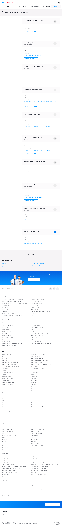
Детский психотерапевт (8, 378)
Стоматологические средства (38, 474)
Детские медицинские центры (9, 345)
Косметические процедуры (38, 489)
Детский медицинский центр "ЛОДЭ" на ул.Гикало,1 (37, 126)
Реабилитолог (5, 419)
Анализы (4, 493)
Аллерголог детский (36, 356)
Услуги (6, 6)
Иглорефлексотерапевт (8, 382)
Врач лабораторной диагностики (40, 265)
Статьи (32, 483)
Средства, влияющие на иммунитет (11, 468)
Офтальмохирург (6, 411)
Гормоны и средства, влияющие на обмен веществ (14, 466)
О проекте (4, 514)
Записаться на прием (31, 31)
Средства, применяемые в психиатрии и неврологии (44, 456)
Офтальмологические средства (39, 470)
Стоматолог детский (36, 425)
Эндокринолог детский (37, 445)
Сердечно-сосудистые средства (10, 460)
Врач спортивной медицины (9, 364)
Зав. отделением (6, 380)
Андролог (4, 358)
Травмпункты (34, 337)
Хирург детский (35, 443)
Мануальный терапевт (7, 394)
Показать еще (31, 254)
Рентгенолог (5, 421)
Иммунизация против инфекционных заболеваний (15, 303)
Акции (3, 485)
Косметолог (34, 390)
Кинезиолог (35, 267)
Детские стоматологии (36, 331)
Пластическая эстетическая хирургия (11, 301)
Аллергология (34, 309)
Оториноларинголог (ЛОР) (38, 407)
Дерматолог (34, 376)
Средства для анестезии (8, 458)
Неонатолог (34, 401)
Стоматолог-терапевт (7, 431)
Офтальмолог (5, 409)
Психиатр (4, 415)
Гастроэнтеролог (6, 368)
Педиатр (33, 411)
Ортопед (33, 405)
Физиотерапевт (35, 439)
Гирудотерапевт (35, 372)
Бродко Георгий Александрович (33, 89)
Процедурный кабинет (36, 307)
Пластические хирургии (37, 327)
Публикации (34, 487)
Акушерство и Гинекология (38, 299)
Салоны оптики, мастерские (9, 491)
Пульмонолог (34, 417)
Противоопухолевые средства (38, 468)
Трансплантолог (35, 435)
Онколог (4, 405)
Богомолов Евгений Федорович (33, 66)
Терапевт (4, 433)
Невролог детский (7, 265)
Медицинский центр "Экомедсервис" (33, 197)
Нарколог (33, 396)
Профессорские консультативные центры (12, 343)
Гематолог (4, 370)
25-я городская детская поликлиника (33, 243)
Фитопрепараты (6, 474)
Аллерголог (5, 356)
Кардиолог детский (7, 386)
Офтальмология (35, 305)
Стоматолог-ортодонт (7, 427)
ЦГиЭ (32, 339)
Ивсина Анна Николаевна (31, 231)
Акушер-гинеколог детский (38, 354)
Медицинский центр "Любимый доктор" (34, 55)
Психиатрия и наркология (37, 303)
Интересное (5, 483)
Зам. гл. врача (34, 380)
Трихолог (4, 437)
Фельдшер (4, 439)
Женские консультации (37, 335)
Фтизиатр (33, 441)
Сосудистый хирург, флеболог (9, 425)
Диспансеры (34, 329)
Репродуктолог (35, 421)
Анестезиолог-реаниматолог (38, 358)
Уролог (33, 437)
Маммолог (33, 392)
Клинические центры (36, 341)
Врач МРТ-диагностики (37, 362)
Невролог (4, 398)
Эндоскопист (5, 447)
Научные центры (6, 341)
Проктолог (33, 413)
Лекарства (35, 6)
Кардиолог (33, 384)
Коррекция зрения (35, 325)
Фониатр (4, 441)
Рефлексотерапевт (6, 423)
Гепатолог (33, 370)
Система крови (35, 460)
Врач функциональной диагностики (11, 366)
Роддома (4, 339)
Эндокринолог (5, 445)
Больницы (4, 333)
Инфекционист (34, 382)
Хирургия (33, 315)
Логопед (4, 392)
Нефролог (4, 403)
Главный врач (5, 374)
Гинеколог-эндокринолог (8, 372)
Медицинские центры (7, 325)
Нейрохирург (5, 401)
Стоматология (5, 309)
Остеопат (4, 407)
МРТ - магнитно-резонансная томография (12, 299)
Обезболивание (6, 456)
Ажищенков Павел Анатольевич (33, 20)
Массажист (33, 394)
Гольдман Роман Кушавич (31, 185)
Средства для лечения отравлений (10, 472)
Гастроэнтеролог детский (37, 368)
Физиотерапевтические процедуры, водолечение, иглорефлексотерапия (15, 316)
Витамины (33, 472)
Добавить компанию (53, 504)
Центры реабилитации (7, 337)
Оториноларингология (36, 301)
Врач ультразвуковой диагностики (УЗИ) (41, 364)
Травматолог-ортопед (36, 433)
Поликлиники (5, 329)
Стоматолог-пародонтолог (39, 263)
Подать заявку (33, 280)
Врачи (25, 6)
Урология (33, 313)
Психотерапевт (6, 417)
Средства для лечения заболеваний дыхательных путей (16, 462)
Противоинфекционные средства (39, 466)
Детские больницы (6, 335)
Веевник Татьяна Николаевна (33, 138)
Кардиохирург (34, 386)
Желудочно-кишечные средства (39, 462)
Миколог (4, 396)
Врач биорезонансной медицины (39, 360)
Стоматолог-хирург (7, 267)
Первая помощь (35, 485)
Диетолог (33, 378)
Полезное (46, 6)
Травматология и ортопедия (9, 313)
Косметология (5, 305)
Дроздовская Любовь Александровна (35, 208)
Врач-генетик (34, 366)
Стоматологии (5, 327)
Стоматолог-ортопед (7, 429)
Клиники (16, 6)
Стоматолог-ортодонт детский (38, 427)
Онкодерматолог (35, 403)
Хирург (4, 263)
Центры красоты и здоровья (9, 489)
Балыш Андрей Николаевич (32, 43)
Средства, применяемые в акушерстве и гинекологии (44, 464)
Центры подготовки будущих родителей (41, 343)
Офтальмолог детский (36, 409)
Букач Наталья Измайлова (32, 114)
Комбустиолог (5, 390)
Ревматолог (34, 419)
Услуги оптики (34, 491)
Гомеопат (33, 374)
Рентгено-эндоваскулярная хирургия (40, 311)
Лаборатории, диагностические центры (12, 487)
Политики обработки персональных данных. (23, 524)
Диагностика (34, 493)
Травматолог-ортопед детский (9, 435)
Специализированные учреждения (40, 333)
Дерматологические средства (9, 470)
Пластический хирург (7, 413)
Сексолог (33, 423)
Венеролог (4, 360)
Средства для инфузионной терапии (40, 458)
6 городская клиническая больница (33, 173)
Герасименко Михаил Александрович (35, 161)
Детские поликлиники (7, 331)
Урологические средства (8, 464)
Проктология (5, 307)
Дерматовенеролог (7, 376)
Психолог (33, 415)
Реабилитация (5, 311)
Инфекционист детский (8, 384)
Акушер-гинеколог (6, 354)
